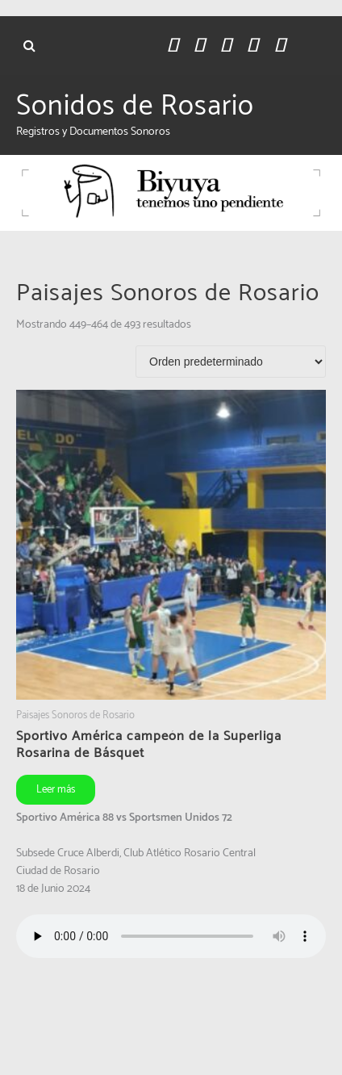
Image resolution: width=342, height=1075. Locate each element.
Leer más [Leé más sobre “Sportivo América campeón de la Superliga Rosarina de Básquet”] (55, 789)
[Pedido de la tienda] (231, 361)
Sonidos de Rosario (135, 106)
